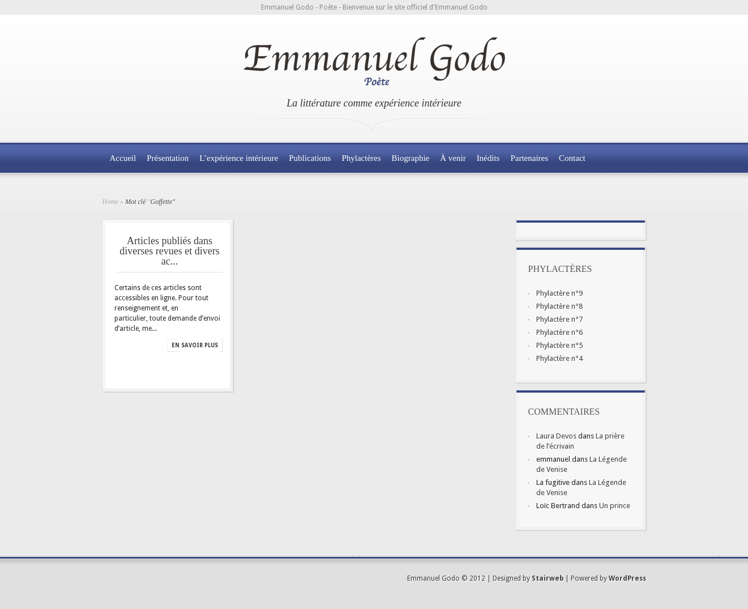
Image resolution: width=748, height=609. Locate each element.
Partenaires (529, 158)
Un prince (614, 505)
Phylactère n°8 (559, 306)
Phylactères (361, 158)
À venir (452, 158)
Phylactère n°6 (559, 332)
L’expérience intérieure (238, 158)
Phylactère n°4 (559, 358)
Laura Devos (556, 436)
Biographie (411, 158)
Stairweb (547, 578)
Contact (572, 158)
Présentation (168, 158)
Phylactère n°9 (559, 293)
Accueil (123, 158)
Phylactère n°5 (559, 345)
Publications (310, 158)
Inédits (488, 158)
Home (110, 202)
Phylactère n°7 (559, 319)
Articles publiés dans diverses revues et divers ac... (169, 251)
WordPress (627, 578)
